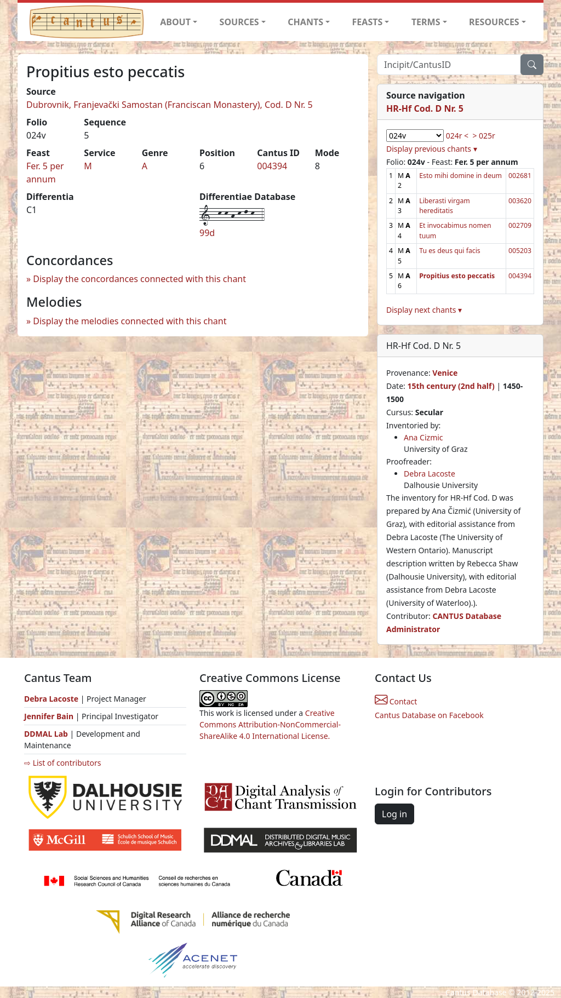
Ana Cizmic (423, 437)
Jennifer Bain (50, 716)
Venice (444, 373)
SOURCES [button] (239, 22)
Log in (394, 814)
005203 (519, 250)
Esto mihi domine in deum (460, 175)
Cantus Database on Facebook (429, 715)
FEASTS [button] (367, 22)
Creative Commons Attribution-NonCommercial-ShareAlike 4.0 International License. (270, 724)
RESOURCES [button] (494, 22)
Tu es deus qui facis (449, 250)
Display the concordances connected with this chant (139, 279)
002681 (519, 175)
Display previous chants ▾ (431, 149)
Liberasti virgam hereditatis (444, 205)
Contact (396, 701)
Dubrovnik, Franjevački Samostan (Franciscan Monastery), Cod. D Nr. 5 (169, 105)
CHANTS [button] (305, 22)
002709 (519, 225)
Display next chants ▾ (424, 310)
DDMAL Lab (46, 734)
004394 (272, 166)
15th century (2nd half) (450, 386)
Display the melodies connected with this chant (129, 321)
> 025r (483, 135)
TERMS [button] (425, 22)
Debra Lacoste (429, 473)
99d (207, 233)
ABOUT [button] (175, 22)
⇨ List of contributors (62, 763)
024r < (457, 135)
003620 (519, 200)
